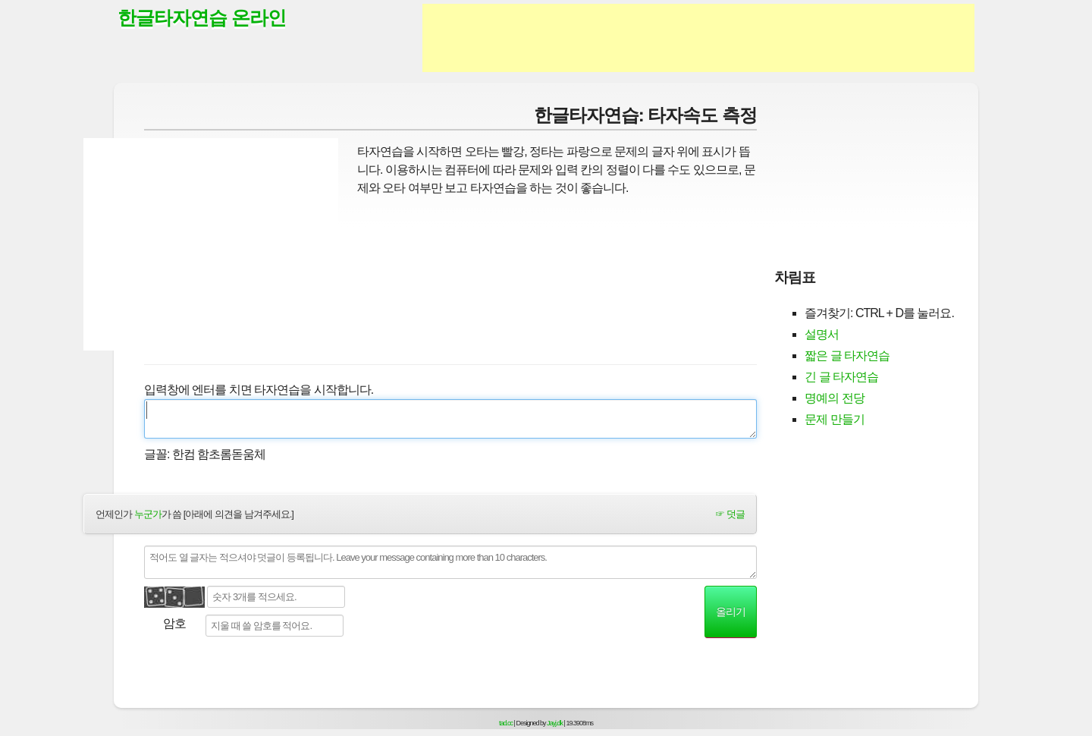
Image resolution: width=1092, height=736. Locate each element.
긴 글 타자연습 (841, 376)
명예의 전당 (834, 398)
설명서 (822, 334)
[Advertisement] (698, 38)
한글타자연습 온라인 (202, 17)
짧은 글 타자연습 (847, 355)
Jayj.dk (555, 723)
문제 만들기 (834, 419)
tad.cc (506, 723)
